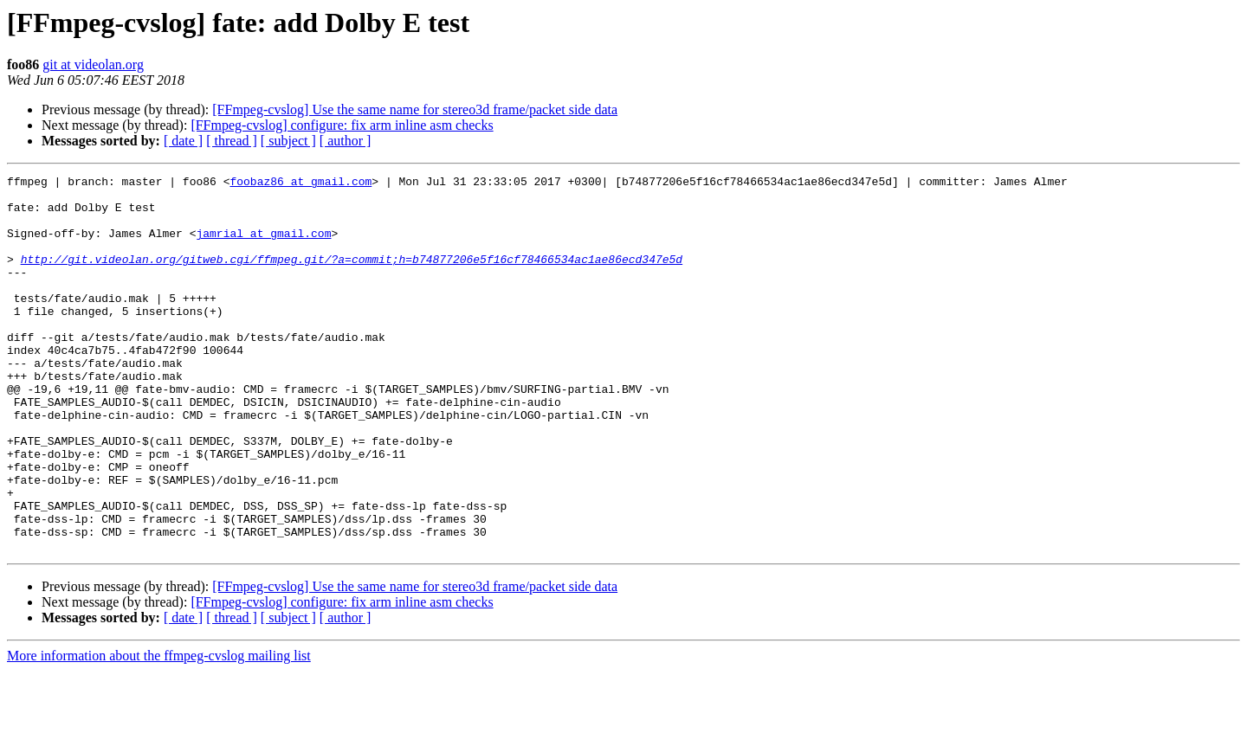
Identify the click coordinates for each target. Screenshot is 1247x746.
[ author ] (346, 140)
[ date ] (183, 140)
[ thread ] (231, 140)
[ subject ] (288, 140)
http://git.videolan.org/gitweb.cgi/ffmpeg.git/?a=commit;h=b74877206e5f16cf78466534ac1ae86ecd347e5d (351, 277)
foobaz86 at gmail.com (300, 183)
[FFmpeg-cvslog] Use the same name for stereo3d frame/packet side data (414, 109)
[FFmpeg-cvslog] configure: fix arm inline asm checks (342, 125)
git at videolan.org (93, 64)
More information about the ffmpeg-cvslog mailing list (159, 730)
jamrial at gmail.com (263, 246)
